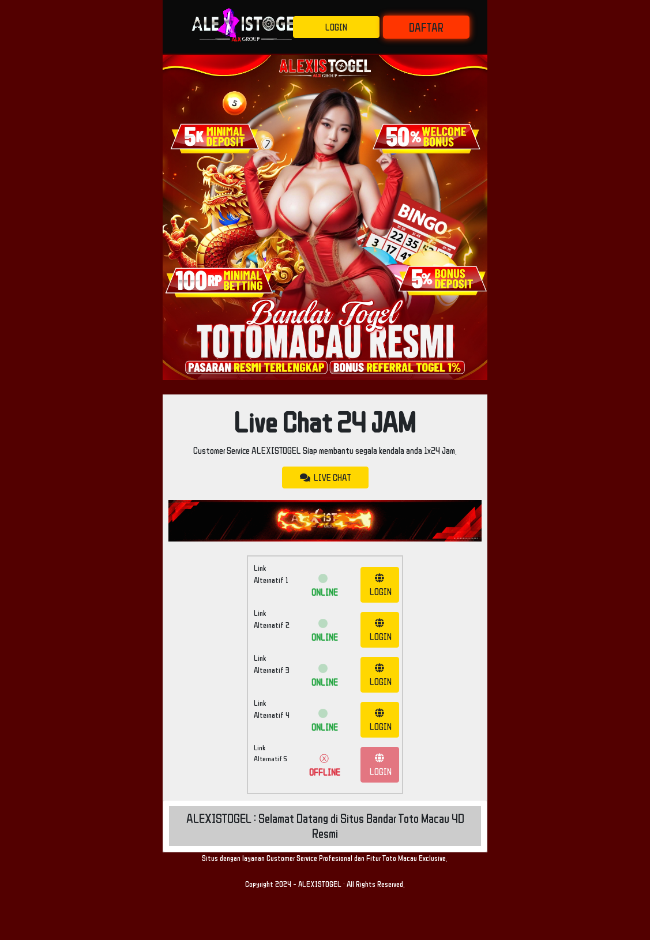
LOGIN (336, 27)
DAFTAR (426, 27)
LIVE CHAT (325, 477)
